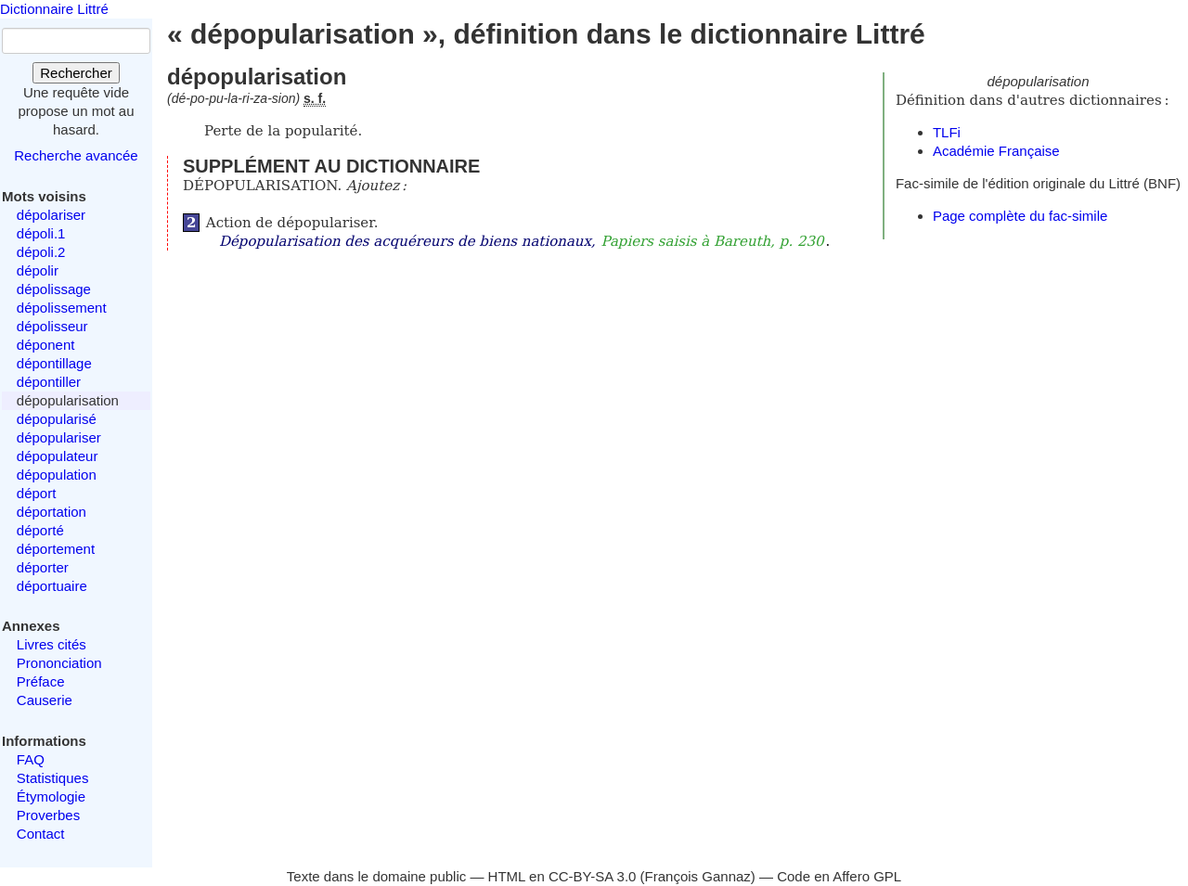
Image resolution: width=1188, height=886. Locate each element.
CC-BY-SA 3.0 (593, 876)
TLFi (947, 132)
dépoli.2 (41, 252)
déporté (40, 530)
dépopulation (57, 474)
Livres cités (51, 644)
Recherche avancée (75, 155)
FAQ (31, 759)
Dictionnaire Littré (54, 9)
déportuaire (52, 586)
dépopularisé (57, 419)
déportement (56, 549)
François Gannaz (698, 876)
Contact (41, 833)
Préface (41, 681)
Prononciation (59, 663)
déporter (43, 567)
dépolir (37, 270)
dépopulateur (57, 456)
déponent (46, 345)
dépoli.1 (41, 233)
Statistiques (53, 778)
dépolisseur (52, 326)
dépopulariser (59, 437)
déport (37, 493)
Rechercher (76, 73)
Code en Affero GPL (839, 876)
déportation (51, 512)
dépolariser (51, 215)
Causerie (44, 700)
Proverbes (48, 815)
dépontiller (49, 382)
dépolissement (62, 307)
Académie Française (996, 151)
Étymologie (51, 796)
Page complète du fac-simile (1020, 216)
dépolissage (54, 289)
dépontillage (54, 363)
